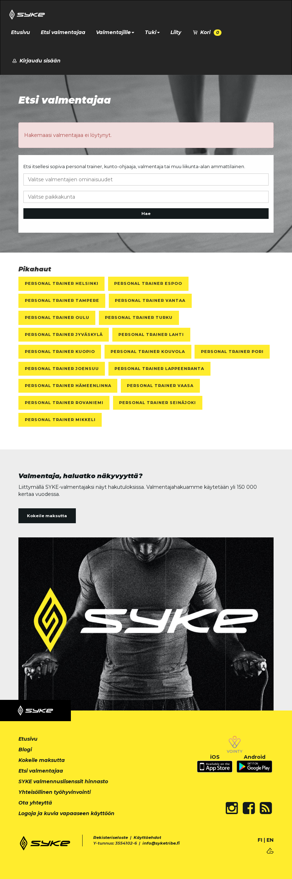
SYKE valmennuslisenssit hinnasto (63, 781)
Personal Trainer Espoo (148, 283)
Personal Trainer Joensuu (62, 368)
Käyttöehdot (147, 837)
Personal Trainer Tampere (62, 300)
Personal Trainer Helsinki (62, 283)
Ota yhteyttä (35, 803)
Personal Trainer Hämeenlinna (68, 385)
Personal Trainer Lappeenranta (159, 368)
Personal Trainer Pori (232, 351)
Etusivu (20, 32)
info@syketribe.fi (161, 843)
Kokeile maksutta (47, 515)
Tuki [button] (152, 32)
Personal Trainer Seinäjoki (157, 402)
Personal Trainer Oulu (57, 317)
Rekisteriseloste (110, 837)
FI (260, 840)
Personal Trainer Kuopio (60, 351)
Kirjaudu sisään (36, 60)
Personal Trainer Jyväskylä (64, 334)
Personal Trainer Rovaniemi (64, 402)
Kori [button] (206, 32)
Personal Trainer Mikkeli (60, 419)
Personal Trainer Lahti (151, 334)
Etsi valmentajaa (63, 32)
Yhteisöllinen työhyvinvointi (54, 792)
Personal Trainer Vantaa (150, 300)
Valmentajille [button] (115, 32)
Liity (175, 32)
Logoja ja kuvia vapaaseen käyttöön (66, 813)
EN (270, 840)
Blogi (25, 749)
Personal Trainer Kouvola (148, 351)
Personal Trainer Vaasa (160, 385)
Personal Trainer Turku (139, 317)
